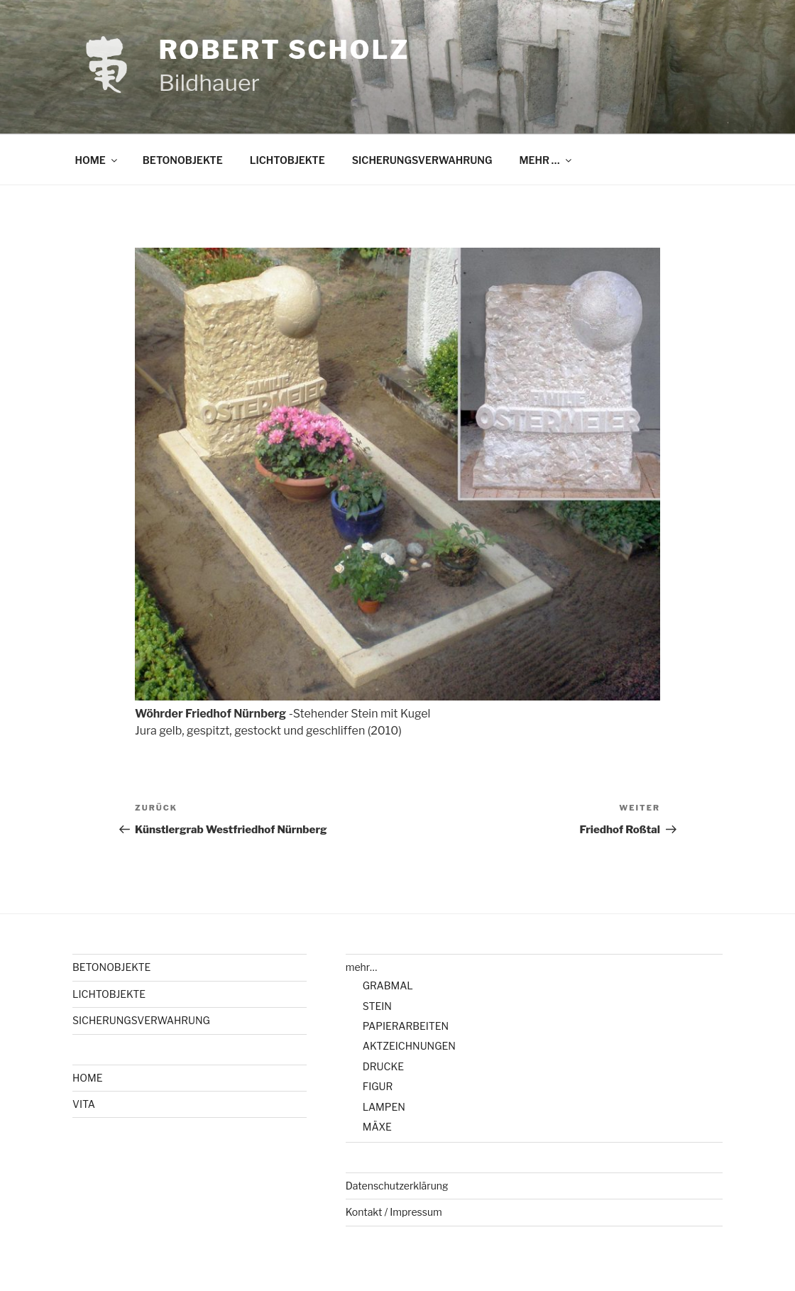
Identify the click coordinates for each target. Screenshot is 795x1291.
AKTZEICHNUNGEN (409, 1046)
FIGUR (378, 1086)
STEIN (377, 1006)
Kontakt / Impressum (394, 1212)
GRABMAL (388, 985)
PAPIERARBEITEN (406, 1026)
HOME (97, 160)
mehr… (362, 967)
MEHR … (546, 160)
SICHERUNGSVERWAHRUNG (422, 160)
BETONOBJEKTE (183, 160)
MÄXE (377, 1127)
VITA (83, 1104)
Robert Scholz (284, 49)
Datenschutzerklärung (397, 1186)
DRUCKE (383, 1066)
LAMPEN (384, 1107)
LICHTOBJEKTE (287, 160)
